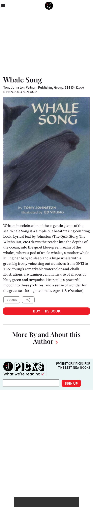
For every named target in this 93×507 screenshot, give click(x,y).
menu (3, 5)
